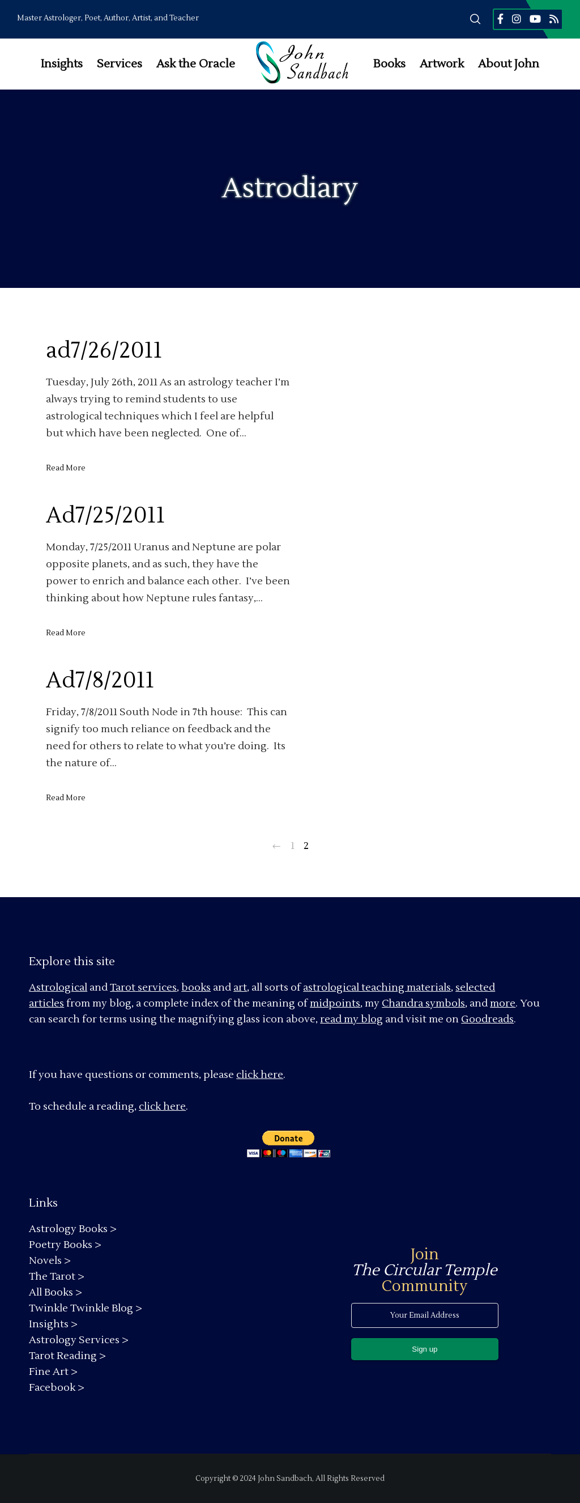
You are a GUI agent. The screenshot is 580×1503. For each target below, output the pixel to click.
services (157, 987)
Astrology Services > (79, 1340)
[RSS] (553, 19)
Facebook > (56, 1387)
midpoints (335, 1003)
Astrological (58, 987)
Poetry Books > (65, 1244)
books (196, 987)
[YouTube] (535, 19)
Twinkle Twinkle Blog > (85, 1308)
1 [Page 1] (293, 845)
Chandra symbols (423, 1003)
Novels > (50, 1260)
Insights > (53, 1324)
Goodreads (487, 1019)
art (240, 987)
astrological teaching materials (377, 987)
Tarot (122, 987)
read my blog (351, 1019)
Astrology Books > (73, 1228)
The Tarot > (56, 1276)
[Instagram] (516, 19)
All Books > (55, 1292)
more (502, 1003)
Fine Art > (53, 1371)
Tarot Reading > (67, 1355)
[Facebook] (500, 19)
